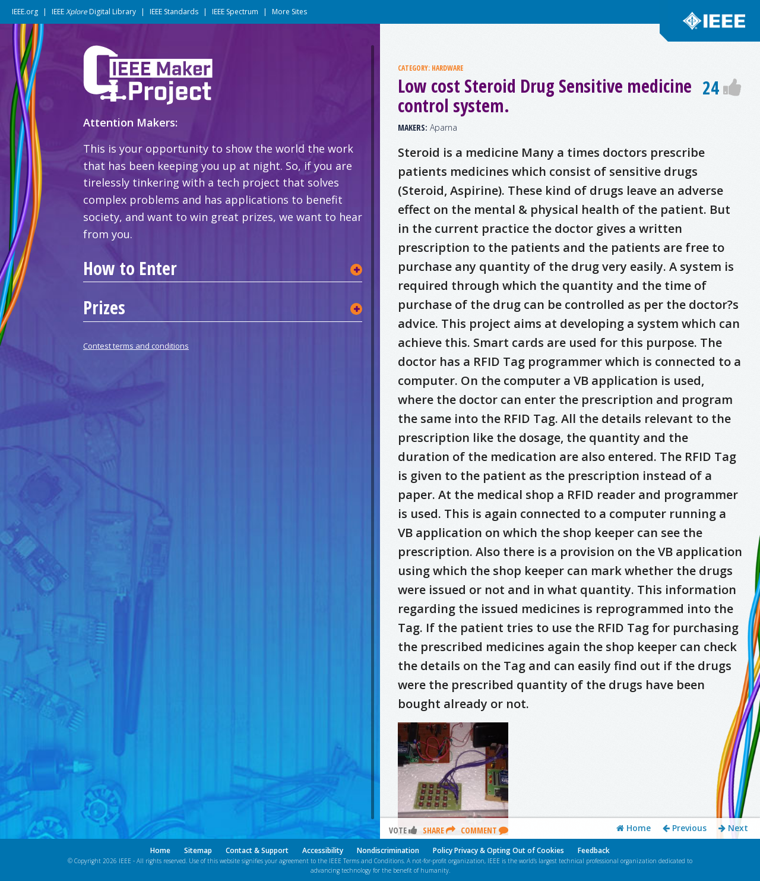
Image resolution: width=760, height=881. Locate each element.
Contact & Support (257, 850)
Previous (685, 830)
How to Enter (130, 268)
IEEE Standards (174, 12)
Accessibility (322, 850)
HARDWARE (447, 68)
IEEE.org (25, 12)
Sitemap (198, 850)
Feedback (594, 850)
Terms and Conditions (373, 861)
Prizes (104, 307)
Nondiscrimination (388, 850)
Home (633, 830)
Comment (484, 832)
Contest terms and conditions (136, 345)
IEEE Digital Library (94, 12)
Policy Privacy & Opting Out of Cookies (498, 850)
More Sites (289, 12)
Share (439, 832)
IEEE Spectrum (235, 12)
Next (733, 830)
